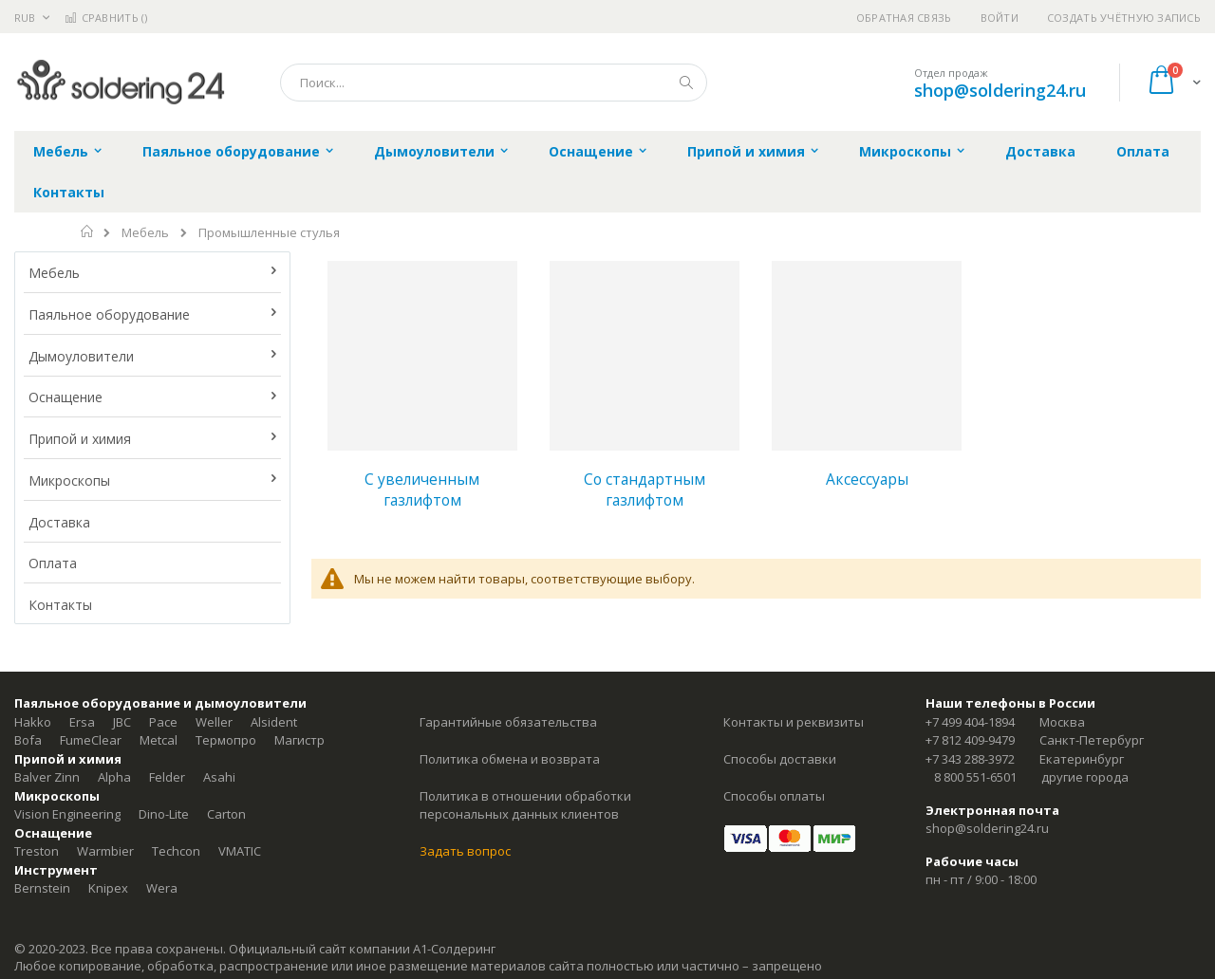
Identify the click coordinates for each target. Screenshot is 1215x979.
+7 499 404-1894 (970, 721)
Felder (167, 776)
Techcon (176, 850)
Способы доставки (779, 758)
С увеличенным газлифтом (421, 489)
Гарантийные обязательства (508, 721)
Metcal (159, 739)
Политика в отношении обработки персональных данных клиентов (525, 805)
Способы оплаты (774, 795)
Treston (36, 850)
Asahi (219, 776)
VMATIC (239, 850)
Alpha (114, 776)
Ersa (82, 721)
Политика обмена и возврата (510, 758)
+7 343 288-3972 (970, 758)
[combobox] (493, 83)
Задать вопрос (465, 850)
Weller (214, 721)
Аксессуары (867, 479)
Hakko (32, 721)
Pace (163, 721)
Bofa (28, 739)
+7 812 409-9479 (970, 739)
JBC (122, 721)
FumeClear (91, 739)
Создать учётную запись (1124, 17)
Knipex (108, 887)
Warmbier (105, 850)
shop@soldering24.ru (1000, 90)
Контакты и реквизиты (793, 721)
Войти (1000, 17)
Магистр (299, 739)
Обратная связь (904, 17)
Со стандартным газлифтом (644, 489)
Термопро (226, 739)
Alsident (274, 721)
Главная (88, 231)
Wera (162, 887)
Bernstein (42, 887)
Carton (226, 813)
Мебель (145, 233)
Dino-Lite (164, 813)
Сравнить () (106, 17)
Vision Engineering (67, 813)
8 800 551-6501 (975, 776)
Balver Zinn (47, 776)
